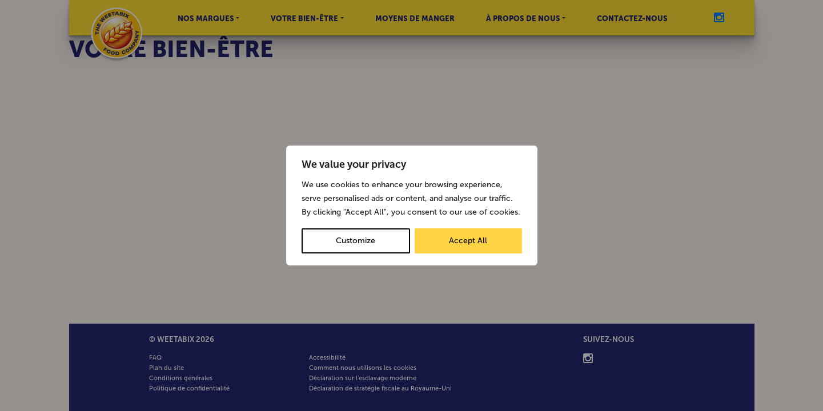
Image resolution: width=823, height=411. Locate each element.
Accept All (468, 240)
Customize (355, 240)
